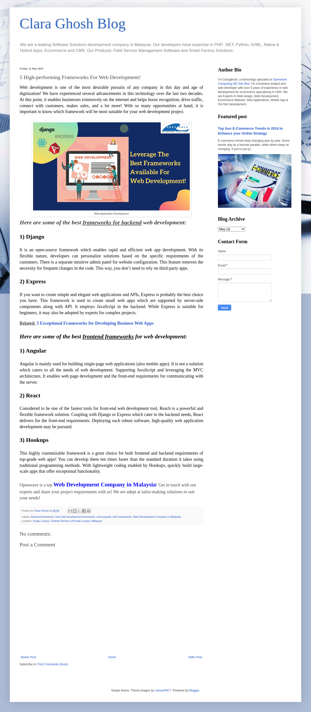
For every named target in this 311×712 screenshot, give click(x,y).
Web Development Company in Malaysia (157, 516)
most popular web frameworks (114, 516)
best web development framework (75, 516)
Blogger (194, 690)
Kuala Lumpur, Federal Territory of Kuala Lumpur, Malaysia (67, 520)
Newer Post (28, 657)
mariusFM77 (163, 690)
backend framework (42, 516)
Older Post (195, 657)
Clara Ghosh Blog (73, 23)
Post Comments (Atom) (52, 664)
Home (112, 657)
